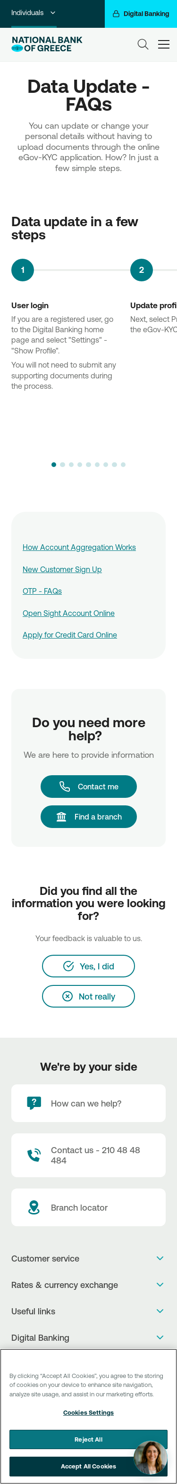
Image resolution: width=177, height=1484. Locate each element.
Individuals (34, 12)
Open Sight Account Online (69, 613)
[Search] (143, 44)
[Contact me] (89, 786)
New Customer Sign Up (62, 569)
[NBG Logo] (47, 44)
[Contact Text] (88, 1155)
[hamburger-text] (163, 44)
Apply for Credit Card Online (70, 635)
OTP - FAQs (42, 591)
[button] (53, 464)
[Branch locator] (88, 1207)
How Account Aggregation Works (79, 547)
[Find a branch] (89, 816)
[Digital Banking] (141, 14)
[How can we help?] (88, 1103)
